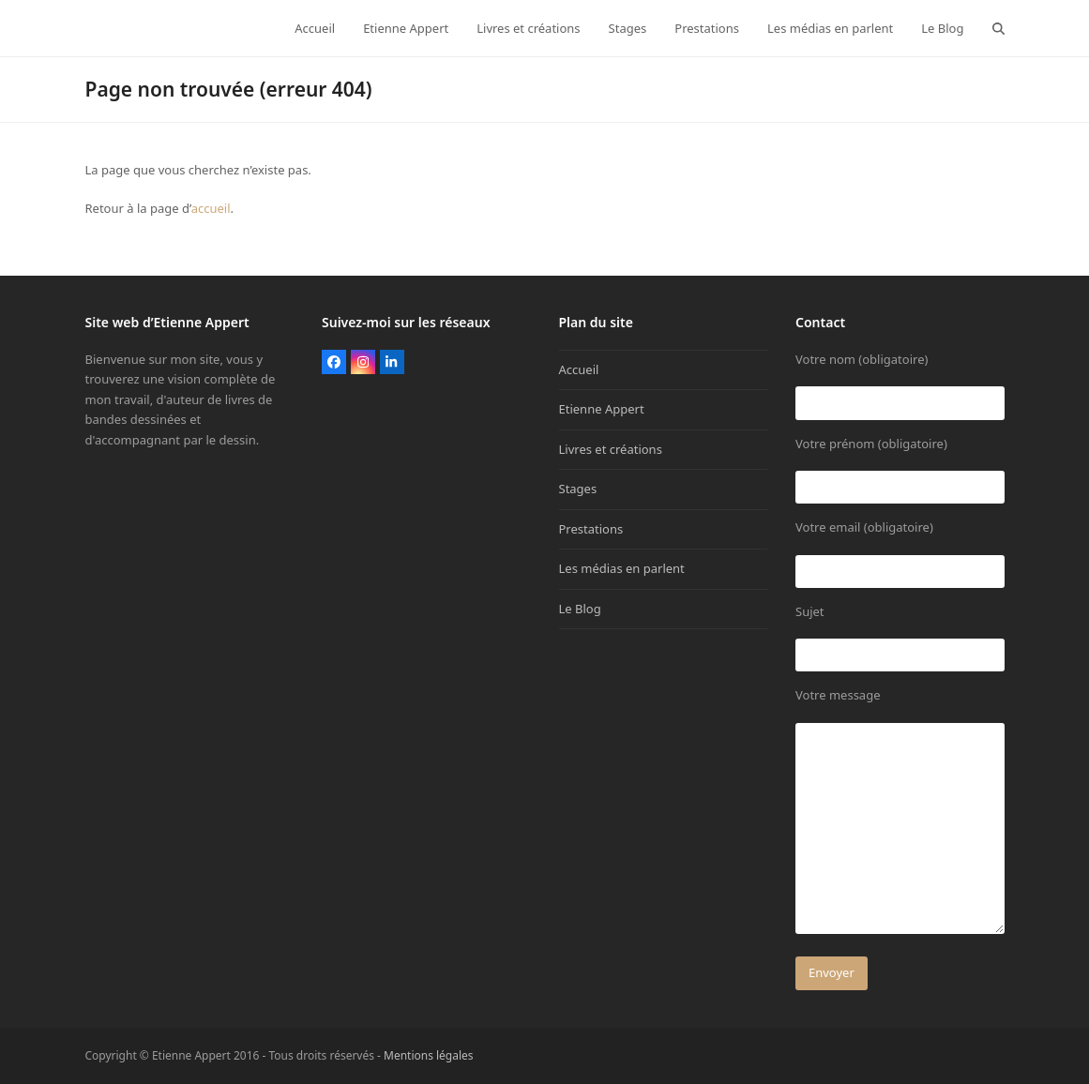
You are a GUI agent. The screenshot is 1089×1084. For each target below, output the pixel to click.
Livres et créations (610, 449)
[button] (998, 28)
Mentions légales (429, 1055)
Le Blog (580, 608)
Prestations (591, 528)
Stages (578, 488)
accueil (211, 208)
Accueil (579, 369)
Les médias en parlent (622, 568)
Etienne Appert (601, 408)
